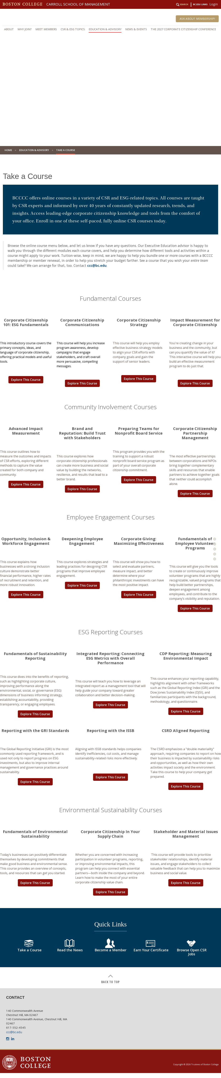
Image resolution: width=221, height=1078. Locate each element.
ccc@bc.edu (96, 265)
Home (8, 150)
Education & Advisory (105, 29)
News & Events (136, 29)
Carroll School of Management (78, 4)
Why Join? (25, 29)
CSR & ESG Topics (73, 29)
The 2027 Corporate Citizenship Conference (183, 29)
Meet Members (46, 29)
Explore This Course (26, 380)
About (9, 29)
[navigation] (110, 29)
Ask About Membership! (197, 18)
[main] (110, 574)
